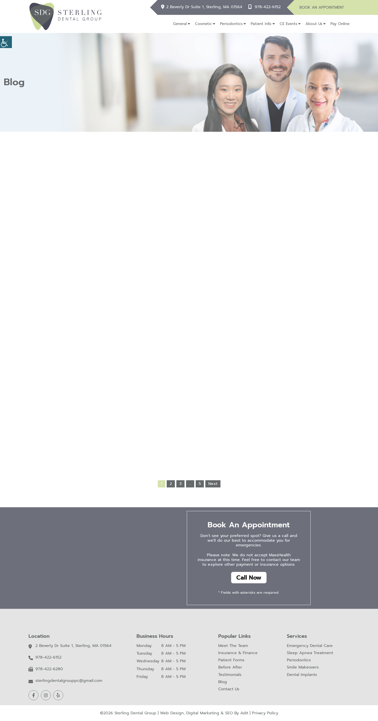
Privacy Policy (265, 713)
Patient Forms (231, 660)
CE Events (288, 24)
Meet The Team (233, 645)
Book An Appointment (321, 7)
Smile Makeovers (303, 667)
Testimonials (230, 674)
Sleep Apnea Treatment (310, 653)
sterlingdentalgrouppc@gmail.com (68, 681)
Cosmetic (203, 24)
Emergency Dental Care (310, 645)
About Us (313, 24)
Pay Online (340, 24)
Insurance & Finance (238, 653)
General (180, 24)
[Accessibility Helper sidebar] (6, 42)
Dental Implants (302, 674)
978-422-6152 (268, 6)
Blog (222, 682)
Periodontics (231, 24)
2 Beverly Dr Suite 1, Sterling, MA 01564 (204, 6)
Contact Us (228, 689)
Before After (230, 667)
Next (212, 484)
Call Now (248, 577)
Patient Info (261, 24)
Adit (244, 713)
